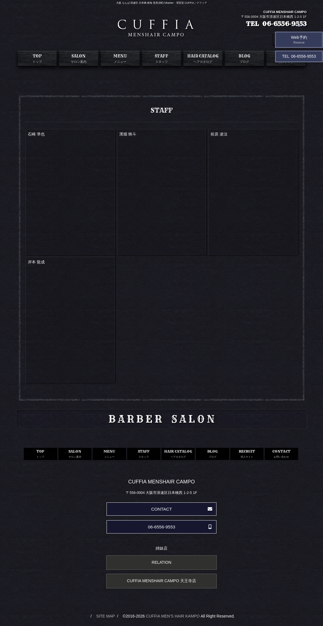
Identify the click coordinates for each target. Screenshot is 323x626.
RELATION (161, 562)
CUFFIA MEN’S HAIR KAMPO (173, 616)
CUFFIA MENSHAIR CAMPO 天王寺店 (161, 580)
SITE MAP (105, 616)
